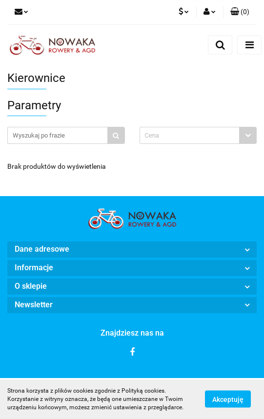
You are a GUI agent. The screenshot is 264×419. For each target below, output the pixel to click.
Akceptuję (228, 399)
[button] (240, 12)
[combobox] (198, 135)
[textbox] (190, 135)
